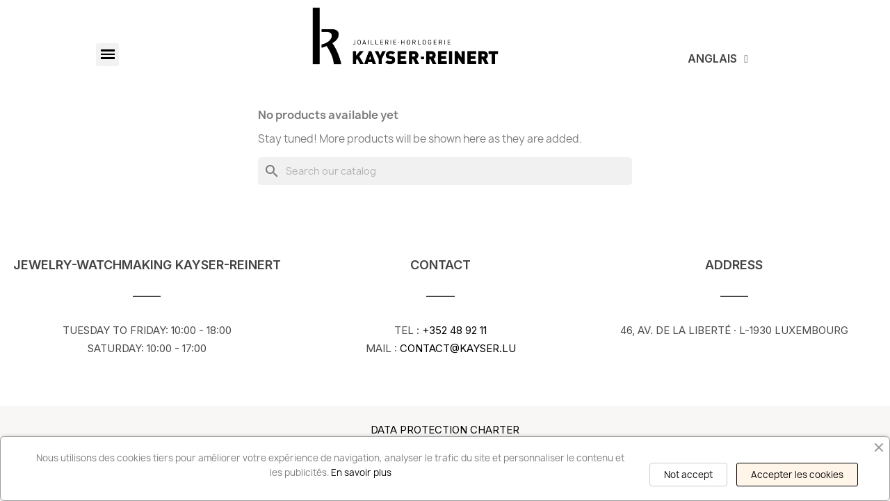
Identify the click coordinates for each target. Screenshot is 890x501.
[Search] (445, 171)
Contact (440, 264)
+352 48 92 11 (453, 330)
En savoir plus (361, 472)
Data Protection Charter (445, 429)
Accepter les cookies (797, 474)
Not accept (688, 474)
